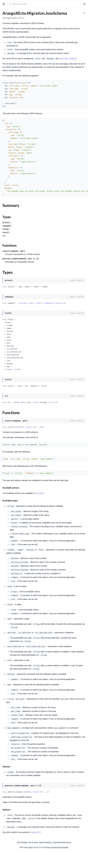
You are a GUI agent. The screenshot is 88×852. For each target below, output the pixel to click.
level (35, 402)
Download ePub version (62, 842)
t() (3, 236)
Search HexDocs (45, 842)
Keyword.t (59, 303)
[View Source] (83, 280)
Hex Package (22, 842)
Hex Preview (33, 842)
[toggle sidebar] (3, 4)
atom (30, 303)
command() (6, 226)
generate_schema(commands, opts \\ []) (20, 259)
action (22, 303)
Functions (9, 245)
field (37, 303)
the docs (63, 733)
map (22, 402)
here (66, 64)
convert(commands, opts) (13, 251)
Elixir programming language (57, 847)
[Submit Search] (9, 4)
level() (5, 232)
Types (6, 217)
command (48, 303)
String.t (51, 402)
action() (6, 222)
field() (5, 229)
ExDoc (30, 847)
